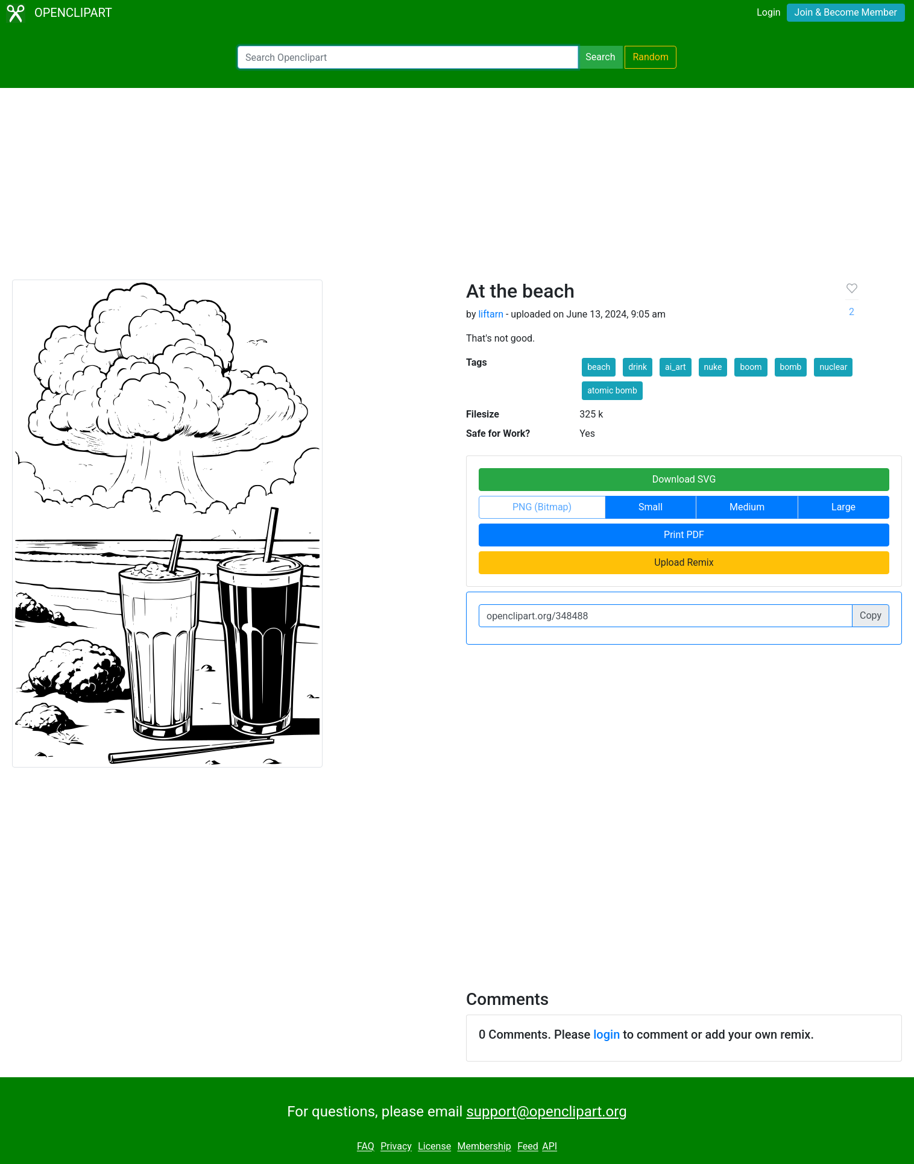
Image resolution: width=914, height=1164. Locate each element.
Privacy (396, 1147)
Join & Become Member (846, 12)
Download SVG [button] (684, 479)
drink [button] (637, 367)
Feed (527, 1147)
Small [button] (650, 507)
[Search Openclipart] (408, 57)
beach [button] (598, 367)
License (434, 1147)
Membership (484, 1147)
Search (600, 57)
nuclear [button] (833, 367)
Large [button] (843, 507)
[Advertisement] (457, 189)
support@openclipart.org (546, 1111)
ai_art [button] (675, 367)
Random (650, 57)
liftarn (490, 314)
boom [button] (750, 367)
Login (768, 12)
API (549, 1147)
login (606, 1034)
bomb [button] (791, 367)
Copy (870, 615)
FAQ (365, 1147)
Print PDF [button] (684, 534)
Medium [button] (747, 507)
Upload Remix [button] (683, 562)
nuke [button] (713, 367)
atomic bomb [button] (612, 390)
